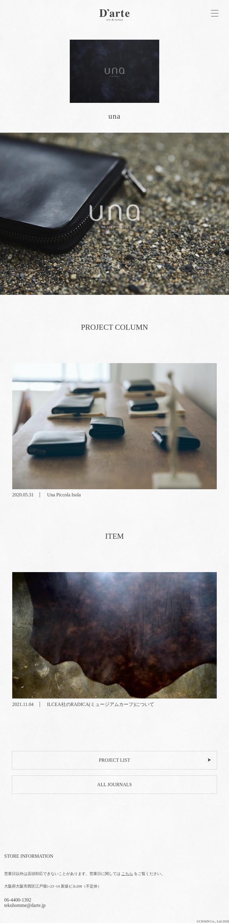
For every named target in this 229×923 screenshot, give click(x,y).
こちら (127, 874)
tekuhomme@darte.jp (25, 905)
